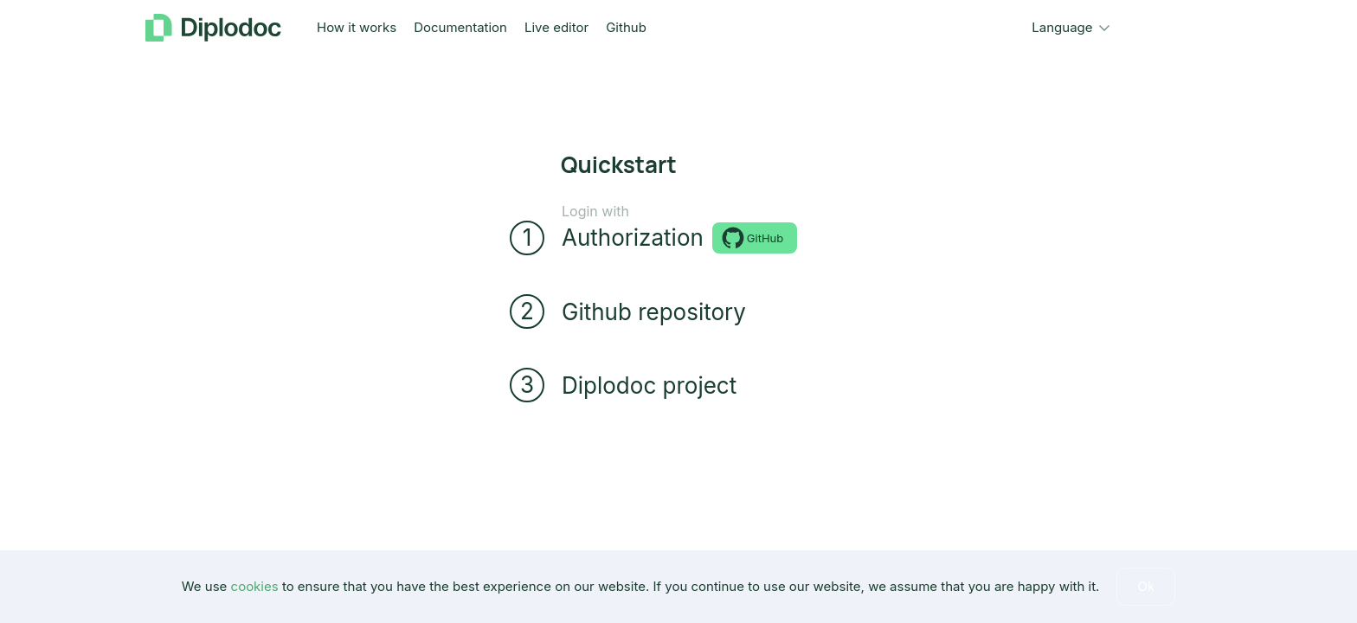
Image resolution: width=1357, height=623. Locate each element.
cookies (255, 586)
